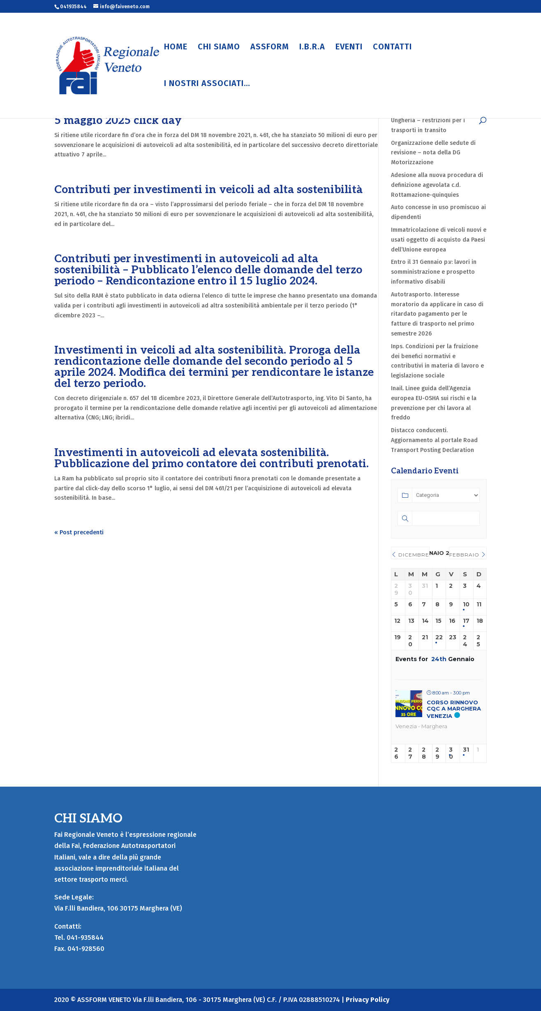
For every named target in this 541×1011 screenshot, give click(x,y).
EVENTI (349, 47)
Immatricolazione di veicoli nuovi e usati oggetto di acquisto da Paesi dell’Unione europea (438, 239)
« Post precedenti (79, 532)
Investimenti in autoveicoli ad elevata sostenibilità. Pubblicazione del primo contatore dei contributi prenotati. (211, 458)
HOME (175, 47)
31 (466, 749)
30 (451, 753)
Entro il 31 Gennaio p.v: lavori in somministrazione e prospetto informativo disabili (433, 272)
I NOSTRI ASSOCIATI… (207, 84)
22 (439, 637)
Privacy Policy (367, 1000)
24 (465, 641)
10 (466, 604)
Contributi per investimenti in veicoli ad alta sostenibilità (208, 189)
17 (466, 620)
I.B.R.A (312, 47)
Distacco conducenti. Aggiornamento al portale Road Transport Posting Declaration (434, 440)
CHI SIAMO (219, 47)
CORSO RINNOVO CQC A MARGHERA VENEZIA (454, 709)
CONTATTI (392, 47)
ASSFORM (269, 47)
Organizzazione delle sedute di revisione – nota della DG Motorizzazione (433, 153)
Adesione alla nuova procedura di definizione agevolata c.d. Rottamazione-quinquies (437, 185)
